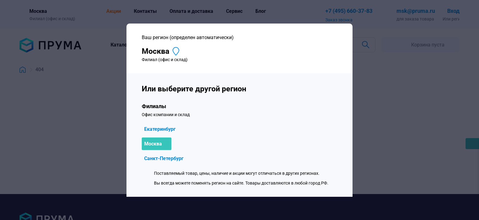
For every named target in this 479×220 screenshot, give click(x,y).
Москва (153, 144)
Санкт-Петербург (164, 158)
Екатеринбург (160, 129)
